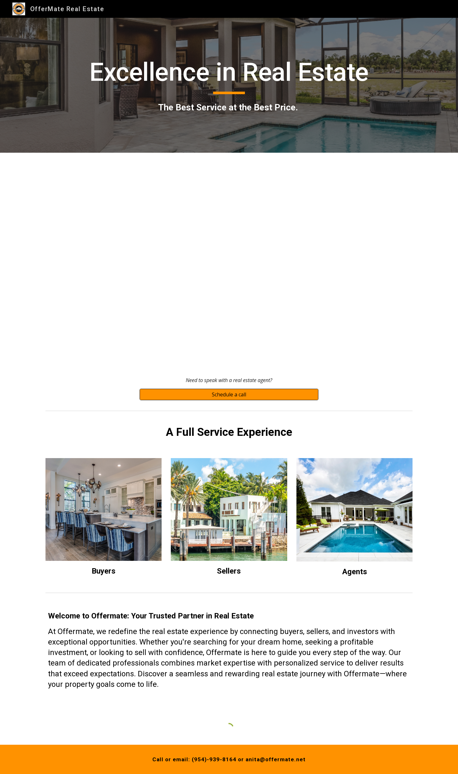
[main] (229, 85)
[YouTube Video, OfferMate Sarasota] (229, 258)
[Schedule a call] (229, 394)
